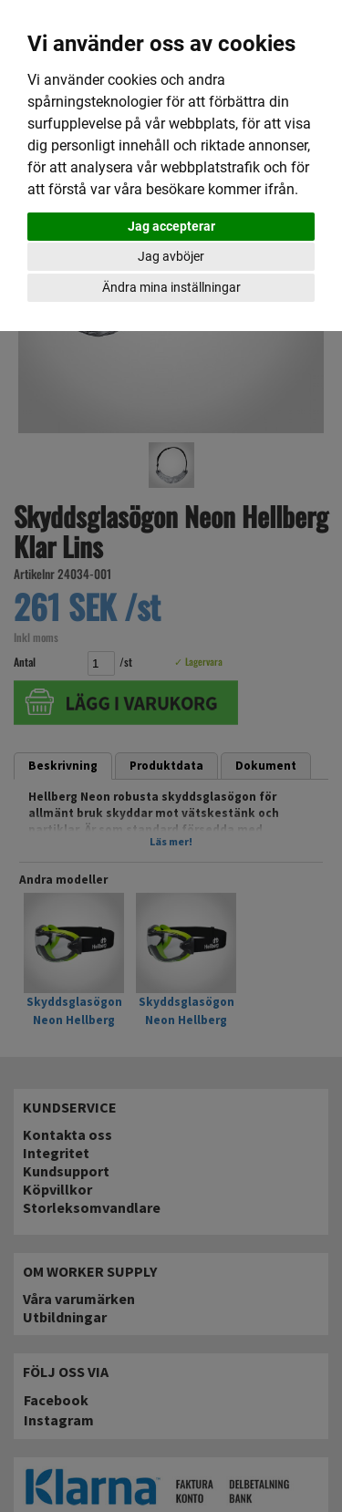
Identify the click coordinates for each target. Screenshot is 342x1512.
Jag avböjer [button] (171, 256)
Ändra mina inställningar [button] (171, 287)
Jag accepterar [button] (171, 226)
